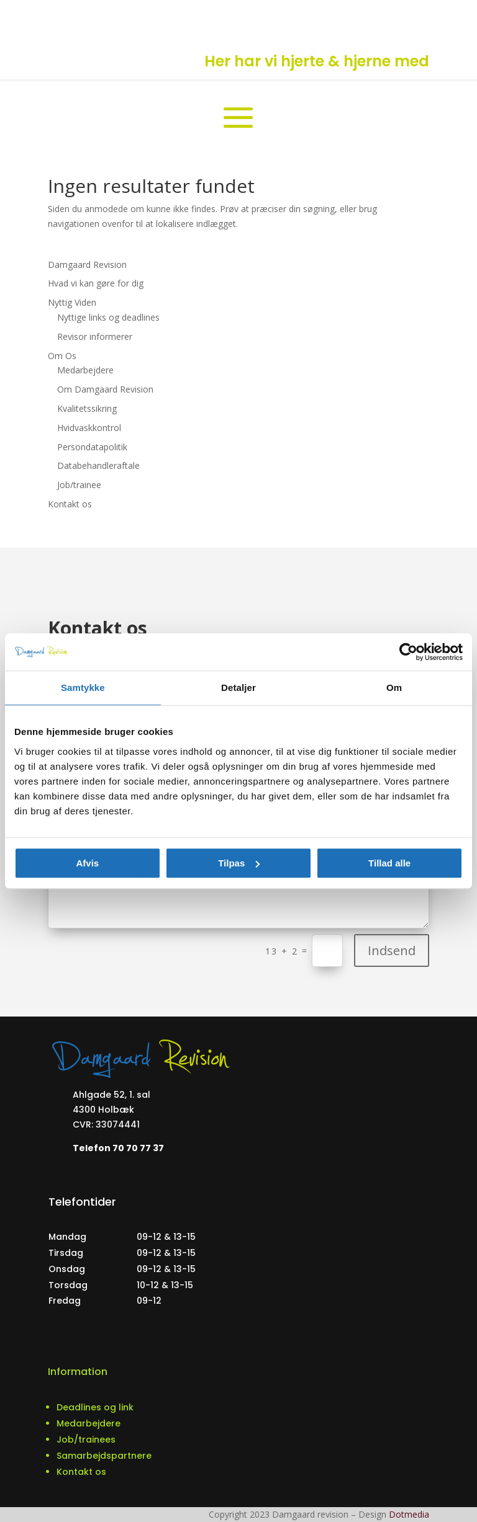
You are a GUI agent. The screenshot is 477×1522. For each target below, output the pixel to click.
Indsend (392, 950)
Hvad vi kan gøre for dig (95, 283)
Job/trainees (86, 1439)
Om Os (62, 356)
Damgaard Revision (87, 264)
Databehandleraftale (98, 465)
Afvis (87, 863)
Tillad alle (389, 863)
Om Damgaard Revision (105, 389)
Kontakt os (70, 504)
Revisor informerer (94, 336)
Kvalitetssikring (87, 408)
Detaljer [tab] (238, 687)
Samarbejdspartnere (104, 1455)
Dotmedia (409, 1514)
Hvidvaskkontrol (89, 428)
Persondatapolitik (92, 447)
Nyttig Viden (72, 302)
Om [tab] (394, 687)
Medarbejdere (85, 370)
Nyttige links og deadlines (108, 317)
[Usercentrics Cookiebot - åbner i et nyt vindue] (408, 652)
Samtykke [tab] (83, 687)
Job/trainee (79, 485)
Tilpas (239, 863)
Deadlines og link (95, 1407)
